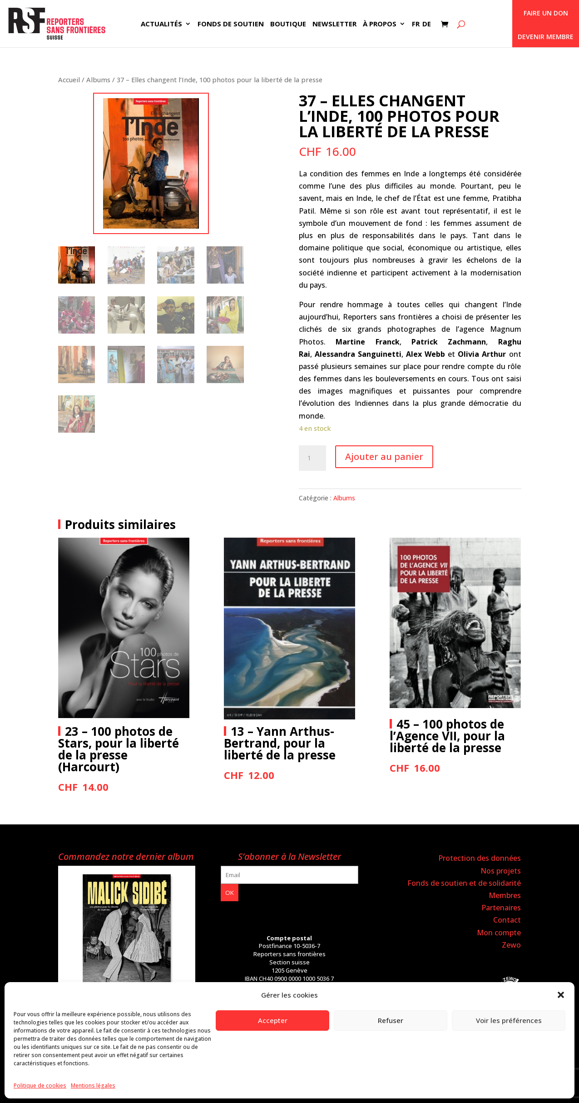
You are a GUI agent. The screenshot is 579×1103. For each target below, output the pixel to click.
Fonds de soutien (231, 24)
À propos (379, 24)
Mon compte (499, 933)
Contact (507, 920)
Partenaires (501, 908)
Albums (98, 79)
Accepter (272, 1020)
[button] (560, 994)
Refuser (390, 1020)
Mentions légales (93, 1085)
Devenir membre (546, 36)
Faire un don (546, 13)
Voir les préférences (509, 1020)
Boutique (288, 24)
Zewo (511, 945)
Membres (505, 895)
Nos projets (500, 871)
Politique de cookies (40, 1085)
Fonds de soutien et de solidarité (464, 883)
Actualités (161, 24)
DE (426, 24)
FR (416, 24)
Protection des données (479, 858)
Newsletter (334, 24)
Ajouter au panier (384, 456)
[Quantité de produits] (312, 458)
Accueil (69, 79)
